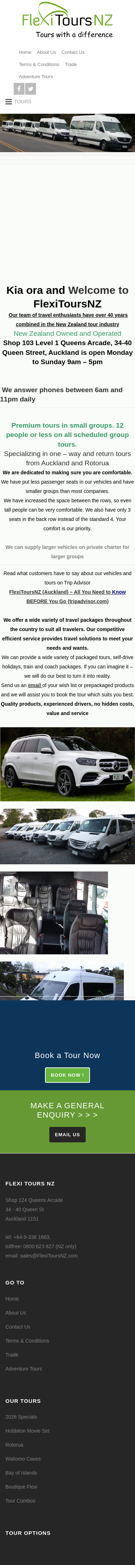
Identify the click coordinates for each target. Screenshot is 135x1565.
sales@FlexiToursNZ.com (49, 1256)
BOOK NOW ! (67, 1075)
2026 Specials (21, 1417)
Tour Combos (20, 1501)
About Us (46, 52)
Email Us (67, 1134)
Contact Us (73, 52)
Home (25, 52)
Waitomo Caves (23, 1459)
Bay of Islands (21, 1473)
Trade (71, 64)
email (34, 685)
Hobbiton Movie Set (27, 1431)
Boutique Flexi (21, 1487)
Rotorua (14, 1445)
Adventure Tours (36, 76)
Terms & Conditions (39, 64)
